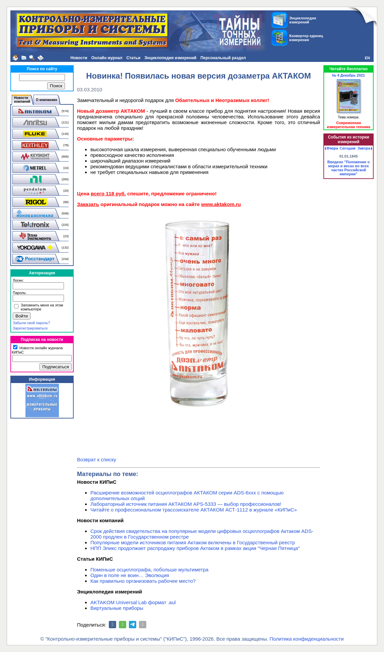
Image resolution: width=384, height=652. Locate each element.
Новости (78, 58)
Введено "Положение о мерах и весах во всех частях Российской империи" (348, 168)
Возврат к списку (96, 459)
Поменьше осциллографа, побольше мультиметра (149, 569)
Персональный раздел (223, 58)
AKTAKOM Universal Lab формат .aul (133, 602)
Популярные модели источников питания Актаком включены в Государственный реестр (192, 542)
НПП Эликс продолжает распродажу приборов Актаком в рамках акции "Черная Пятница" (195, 548)
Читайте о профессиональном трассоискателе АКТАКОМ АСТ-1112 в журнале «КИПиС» (193, 510)
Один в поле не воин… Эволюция (129, 575)
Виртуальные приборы (116, 608)
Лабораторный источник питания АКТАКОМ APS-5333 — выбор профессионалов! (185, 504)
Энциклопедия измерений (170, 58)
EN (367, 58)
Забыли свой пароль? (31, 323)
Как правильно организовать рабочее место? (143, 581)
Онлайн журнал (107, 58)
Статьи (133, 58)
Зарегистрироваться (30, 328)
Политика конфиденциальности (306, 639)
